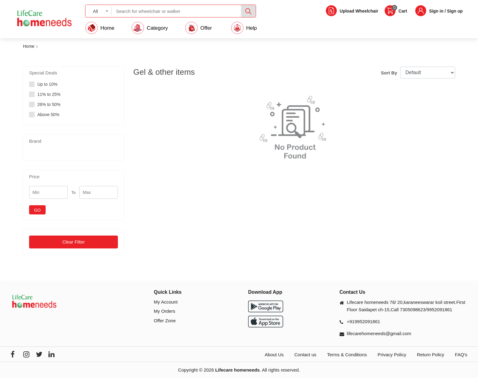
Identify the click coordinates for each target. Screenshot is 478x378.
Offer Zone (164, 320)
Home (28, 46)
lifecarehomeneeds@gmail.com (379, 333)
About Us (274, 354)
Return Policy (430, 354)
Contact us (305, 354)
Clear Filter (73, 241)
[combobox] (98, 11)
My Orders (164, 311)
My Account (166, 301)
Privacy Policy (392, 354)
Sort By (389, 72)
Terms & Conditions (347, 354)
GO (37, 210)
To (73, 192)
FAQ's (461, 354)
